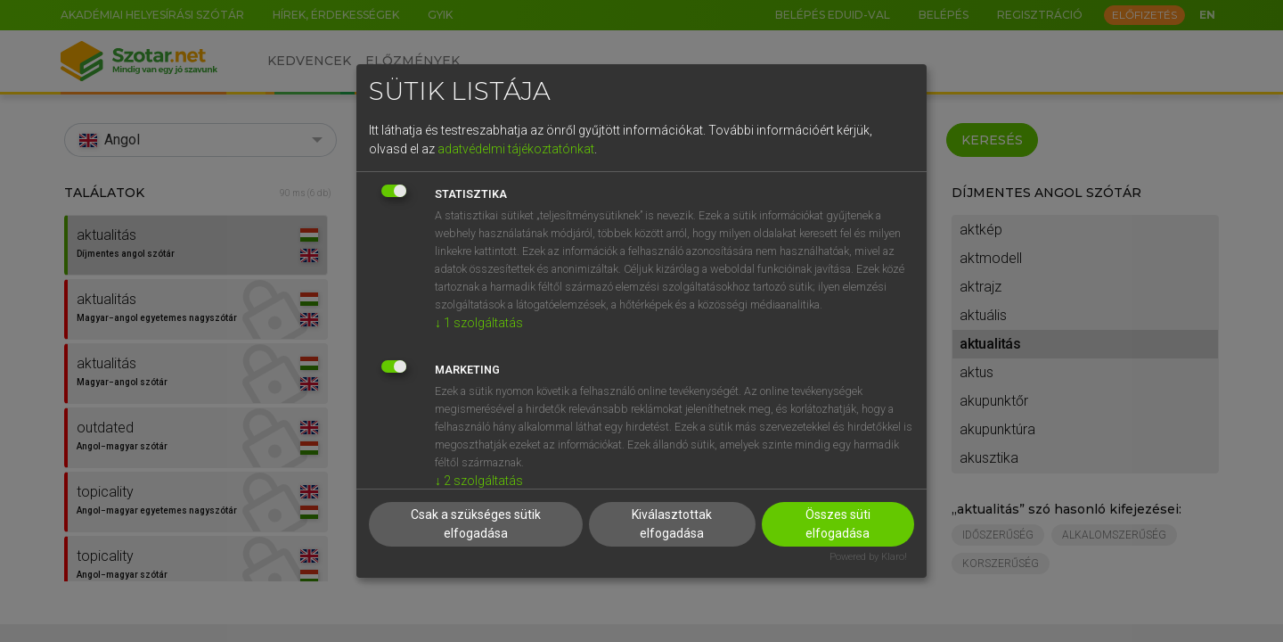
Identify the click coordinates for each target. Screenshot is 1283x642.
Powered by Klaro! (868, 557)
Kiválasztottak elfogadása (672, 523)
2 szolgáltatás (479, 480)
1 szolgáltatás (479, 323)
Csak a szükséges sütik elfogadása (476, 523)
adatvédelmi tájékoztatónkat (515, 149)
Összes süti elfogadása (837, 523)
